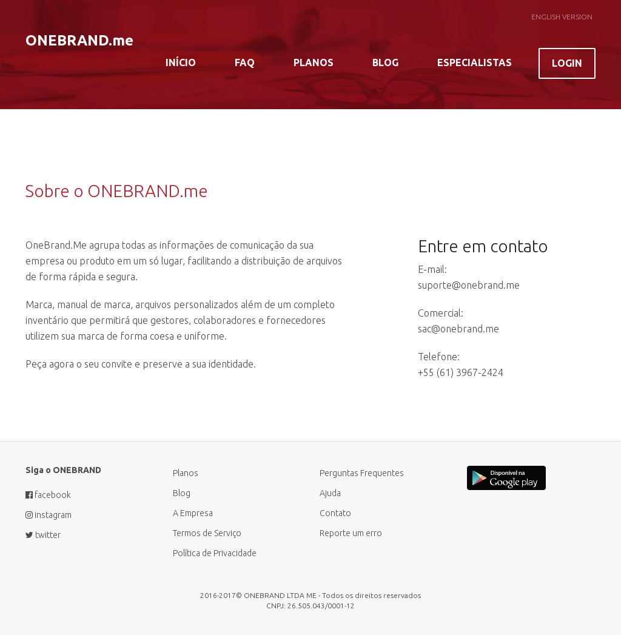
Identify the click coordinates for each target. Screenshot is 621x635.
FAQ (245, 62)
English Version (561, 17)
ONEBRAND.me (79, 40)
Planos (314, 62)
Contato (335, 513)
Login (567, 63)
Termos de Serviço (207, 533)
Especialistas (474, 62)
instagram (48, 515)
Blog (385, 62)
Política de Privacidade (215, 553)
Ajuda (330, 493)
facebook (48, 495)
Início (181, 62)
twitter (43, 535)
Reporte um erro (351, 533)
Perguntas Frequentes (362, 473)
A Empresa (193, 513)
